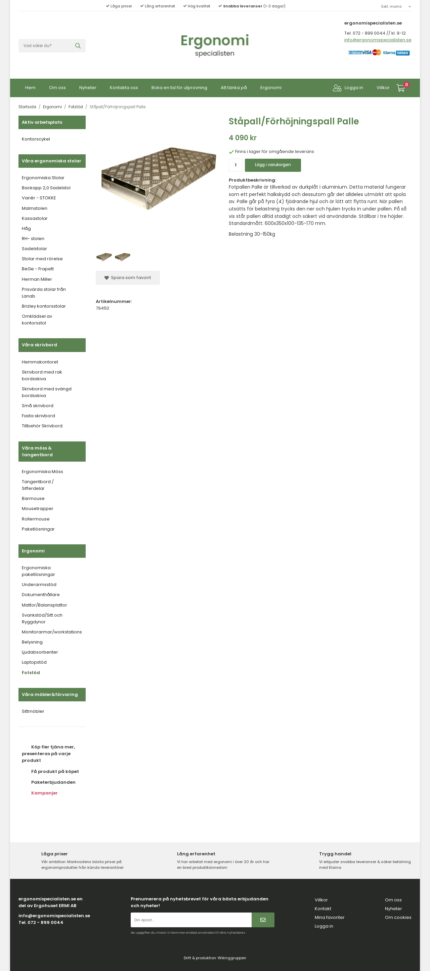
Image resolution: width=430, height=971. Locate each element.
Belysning (32, 642)
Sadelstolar (34, 248)
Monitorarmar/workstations (52, 632)
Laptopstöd (34, 662)
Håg (26, 228)
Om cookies (398, 917)
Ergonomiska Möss (42, 471)
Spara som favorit (127, 277)
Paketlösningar (38, 529)
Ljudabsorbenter (40, 652)
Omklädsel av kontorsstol (37, 319)
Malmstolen (34, 208)
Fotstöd (31, 672)
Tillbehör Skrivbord (42, 426)
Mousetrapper (37, 508)
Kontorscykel (36, 139)
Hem (30, 87)
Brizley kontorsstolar (44, 306)
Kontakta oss (124, 87)
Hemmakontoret (40, 362)
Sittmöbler (33, 711)
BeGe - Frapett (38, 269)
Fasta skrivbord (38, 416)
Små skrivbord (37, 405)
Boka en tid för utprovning (179, 87)
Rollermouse (36, 519)
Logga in (348, 88)
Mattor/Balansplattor (44, 605)
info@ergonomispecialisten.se (378, 40)
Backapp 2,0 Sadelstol (46, 188)
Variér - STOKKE (39, 198)
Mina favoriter (330, 917)
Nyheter (87, 87)
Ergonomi (271, 87)
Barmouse (33, 498)
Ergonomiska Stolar (43, 177)
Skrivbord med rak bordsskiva (42, 375)
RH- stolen (33, 238)
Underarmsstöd (39, 584)
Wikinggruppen (232, 958)
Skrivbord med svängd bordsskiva (47, 392)
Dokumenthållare (41, 594)
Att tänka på (234, 87)
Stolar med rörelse (42, 259)
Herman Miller (37, 279)
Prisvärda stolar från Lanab (44, 292)
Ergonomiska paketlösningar (38, 571)
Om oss (57, 87)
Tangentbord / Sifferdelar (38, 485)
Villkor (383, 87)
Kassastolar (35, 218)
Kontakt (323, 908)
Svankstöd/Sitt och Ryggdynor (42, 618)
